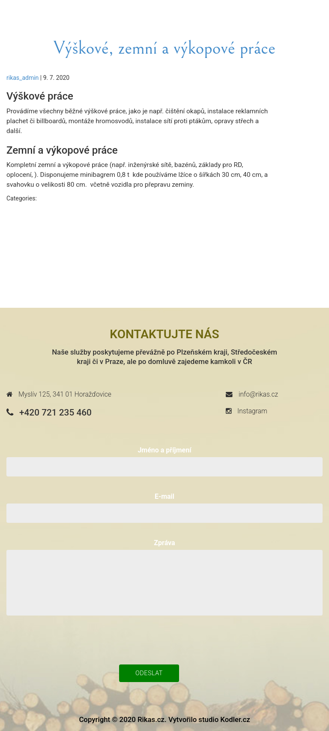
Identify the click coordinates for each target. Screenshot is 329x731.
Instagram (246, 411)
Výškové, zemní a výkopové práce (164, 48)
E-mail (164, 496)
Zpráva (164, 543)
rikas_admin (22, 77)
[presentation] (164, 639)
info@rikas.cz (252, 394)
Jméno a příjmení (164, 450)
